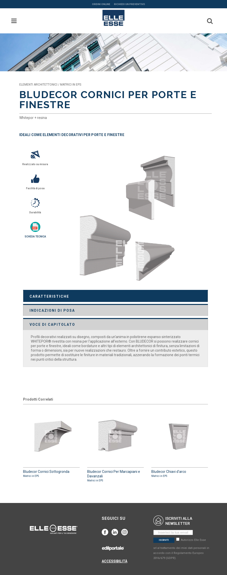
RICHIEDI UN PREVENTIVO (129, 4)
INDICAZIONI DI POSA (52, 310)
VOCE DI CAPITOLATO (52, 325)
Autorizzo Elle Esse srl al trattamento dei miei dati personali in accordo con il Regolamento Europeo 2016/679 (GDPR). (181, 549)
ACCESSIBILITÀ (114, 561)
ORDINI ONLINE (101, 4)
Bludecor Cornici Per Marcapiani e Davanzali (115, 445)
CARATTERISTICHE (49, 296)
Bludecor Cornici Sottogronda (51, 443)
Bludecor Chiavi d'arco (179, 443)
